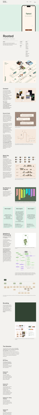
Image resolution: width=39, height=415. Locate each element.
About (30, 1)
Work (27, 1)
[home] (5, 1)
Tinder (7, 125)
